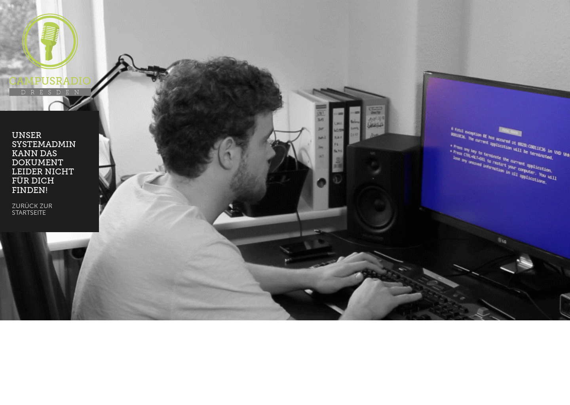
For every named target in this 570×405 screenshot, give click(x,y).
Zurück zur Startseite (32, 209)
